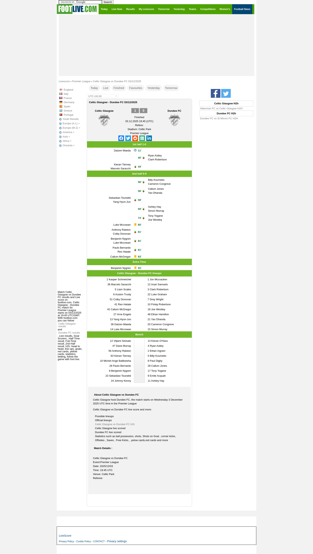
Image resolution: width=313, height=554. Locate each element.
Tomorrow (171, 88)
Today (94, 88)
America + (66, 132)
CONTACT (99, 541)
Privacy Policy (66, 541)
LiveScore (65, 535)
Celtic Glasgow (104, 110)
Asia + (64, 136)
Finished (119, 88)
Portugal (68, 114)
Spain (67, 106)
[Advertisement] (156, 45)
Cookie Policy (83, 541)
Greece (68, 110)
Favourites (135, 88)
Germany (69, 102)
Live (105, 88)
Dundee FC (174, 110)
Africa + (64, 141)
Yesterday (154, 88)
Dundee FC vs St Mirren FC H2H (219, 118)
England (68, 89)
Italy (66, 93)
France (68, 98)
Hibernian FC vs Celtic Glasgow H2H (221, 108)
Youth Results (68, 119)
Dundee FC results (69, 332)
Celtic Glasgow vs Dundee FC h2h (115, 424)
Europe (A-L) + (69, 123)
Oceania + (66, 145)
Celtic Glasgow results (67, 325)
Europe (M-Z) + (69, 127)
